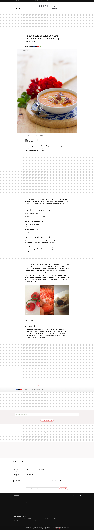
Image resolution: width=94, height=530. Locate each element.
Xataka (15, 502)
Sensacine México (37, 518)
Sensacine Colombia (35, 521)
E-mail (40, 46)
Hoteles (27, 466)
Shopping (16, 469)
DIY (37, 474)
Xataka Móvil (16, 503)
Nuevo (17, 8)
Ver (47, 420)
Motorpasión (55, 502)
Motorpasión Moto (56, 503)
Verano (44, 389)
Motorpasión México (55, 519)
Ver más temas (18, 480)
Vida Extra (25, 503)
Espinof (34, 503)
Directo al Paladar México (46, 519)
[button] (33, 140)
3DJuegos (26, 502)
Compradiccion (66, 505)
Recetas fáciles (38, 389)
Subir (76, 495)
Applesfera (16, 505)
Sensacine (35, 502)
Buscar (19, 8)
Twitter (80, 8)
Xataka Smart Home (16, 508)
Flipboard (38, 46)
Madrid (38, 471)
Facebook (77, 8)
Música (26, 469)
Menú (14, 8)
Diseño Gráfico (40, 469)
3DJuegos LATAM (27, 518)
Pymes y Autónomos (75, 504)
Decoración (16, 466)
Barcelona (16, 471)
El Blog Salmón (76, 502)
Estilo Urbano (28, 471)
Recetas (31, 389)
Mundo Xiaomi (16, 510)
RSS (61, 481)
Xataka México (16, 518)
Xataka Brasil (16, 520)
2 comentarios (29, 46)
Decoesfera (65, 503)
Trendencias (65, 502)
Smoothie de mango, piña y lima (46, 385)
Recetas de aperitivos (16, 475)
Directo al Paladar (46, 502)
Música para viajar (29, 474)
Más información (57, 528)
